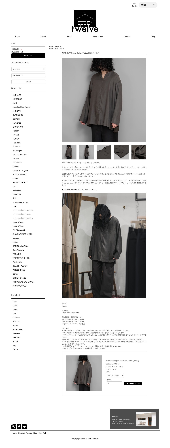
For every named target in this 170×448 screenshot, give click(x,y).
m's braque (17, 151)
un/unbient (17, 190)
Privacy (29, 433)
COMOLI (16, 119)
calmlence (17, 123)
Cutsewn (16, 317)
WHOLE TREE (19, 270)
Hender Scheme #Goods (23, 210)
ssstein (15, 178)
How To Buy (43, 433)
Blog (153, 37)
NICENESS (17, 163)
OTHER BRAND (19, 278)
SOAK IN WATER (20, 266)
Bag (14, 345)
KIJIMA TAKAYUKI (20, 202)
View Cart (28, 55)
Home (17, 37)
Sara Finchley (18, 250)
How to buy (98, 37)
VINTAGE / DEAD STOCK (23, 282)
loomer (15, 274)
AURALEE (17, 95)
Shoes (15, 325)
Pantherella (17, 262)
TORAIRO (17, 254)
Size (107, 372)
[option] (104, 100)
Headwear (17, 337)
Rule (35, 433)
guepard (16, 238)
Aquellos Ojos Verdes (21, 107)
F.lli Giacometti (19, 230)
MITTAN (16, 159)
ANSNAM (17, 111)
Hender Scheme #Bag (22, 214)
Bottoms (16, 321)
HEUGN (16, 139)
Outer (15, 306)
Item (56, 48)
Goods (15, 341)
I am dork (16, 143)
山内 (14, 198)
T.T (14, 186)
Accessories (18, 329)
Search (28, 82)
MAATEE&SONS (20, 155)
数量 (108, 380)
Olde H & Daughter (20, 170)
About (43, 37)
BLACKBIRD (18, 115)
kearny (15, 242)
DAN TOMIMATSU (20, 246)
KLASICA (16, 147)
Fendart (16, 131)
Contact (127, 37)
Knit (14, 314)
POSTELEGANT (19, 174)
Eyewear (16, 333)
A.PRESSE (17, 99)
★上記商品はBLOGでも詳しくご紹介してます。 (79, 189)
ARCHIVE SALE (19, 286)
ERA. (15, 206)
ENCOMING (18, 127)
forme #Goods (18, 222)
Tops (15, 302)
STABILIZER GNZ (20, 182)
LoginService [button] (134, 5)
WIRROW (17, 194)
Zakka (15, 349)
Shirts (15, 310)
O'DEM (16, 166)
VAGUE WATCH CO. (21, 258)
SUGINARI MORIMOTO (23, 234)
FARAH (16, 135)
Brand (69, 37)
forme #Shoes (18, 226)
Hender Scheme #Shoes (23, 218)
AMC (15, 103)
